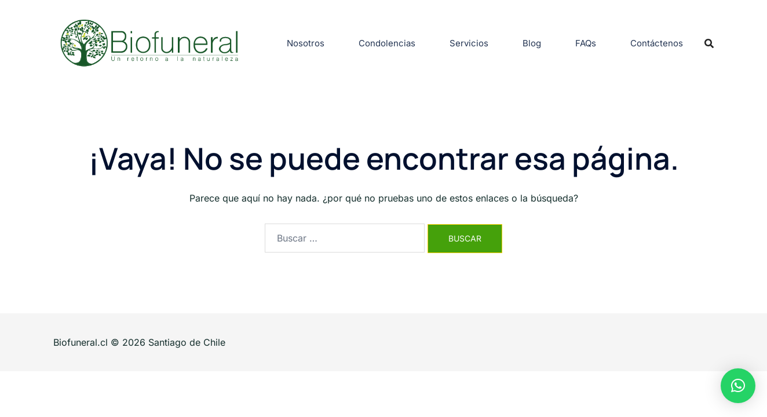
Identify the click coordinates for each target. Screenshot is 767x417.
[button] (738, 385)
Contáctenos (656, 43)
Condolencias (387, 43)
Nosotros (305, 43)
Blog (532, 43)
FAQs (585, 43)
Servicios (469, 43)
